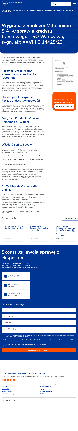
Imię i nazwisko (7, 310)
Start (3, 10)
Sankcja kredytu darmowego (48, 384)
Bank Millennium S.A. (18, 10)
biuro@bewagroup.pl (14, 284)
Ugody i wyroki (44, 389)
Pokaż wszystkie (68, 218)
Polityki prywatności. (41, 344)
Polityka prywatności (46, 391)
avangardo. (11, 405)
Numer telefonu (8, 316)
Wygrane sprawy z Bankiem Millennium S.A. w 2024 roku (39, 228)
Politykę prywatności (26, 355)
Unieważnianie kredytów (9, 394)
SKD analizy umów (45, 386)
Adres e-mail (7, 322)
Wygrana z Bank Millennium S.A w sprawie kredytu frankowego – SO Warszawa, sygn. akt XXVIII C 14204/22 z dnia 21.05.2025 (66, 231)
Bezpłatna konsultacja (59, 4)
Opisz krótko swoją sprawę (11, 329)
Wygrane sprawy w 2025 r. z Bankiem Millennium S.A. (13, 227)
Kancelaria (5, 386)
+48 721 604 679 (13, 275)
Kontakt (42, 394)
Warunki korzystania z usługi (50, 355)
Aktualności (8, 10)
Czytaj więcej (7, 239)
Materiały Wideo (6, 391)
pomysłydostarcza (4, 405)
